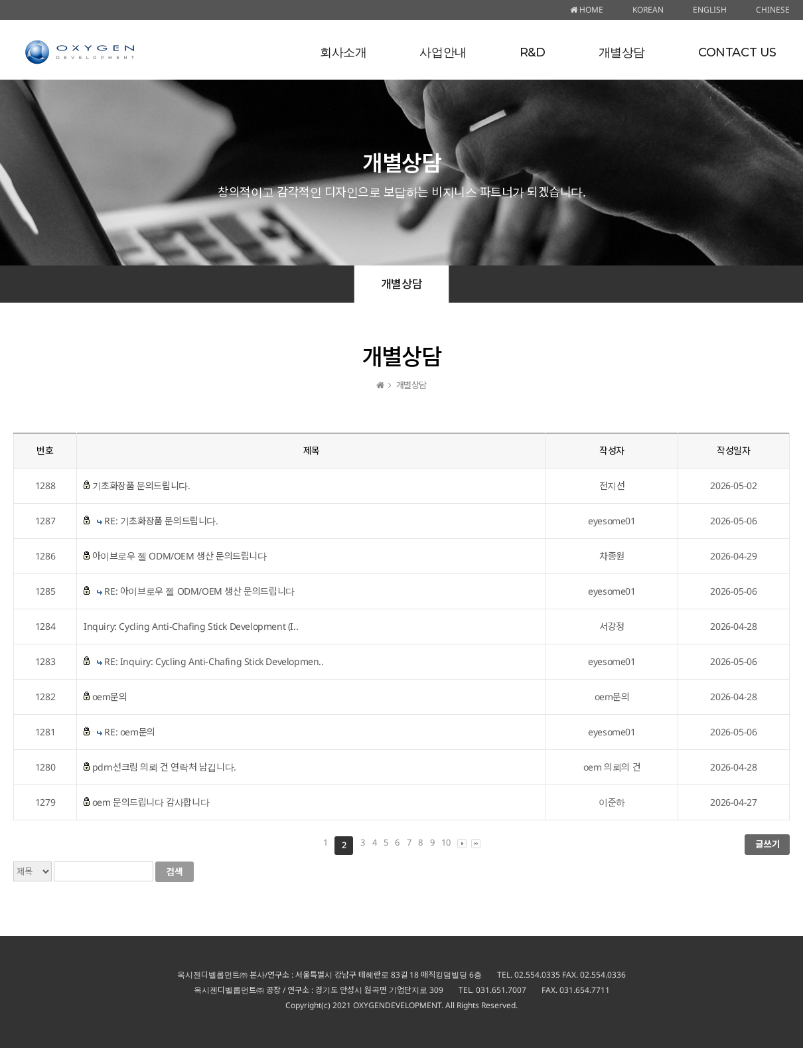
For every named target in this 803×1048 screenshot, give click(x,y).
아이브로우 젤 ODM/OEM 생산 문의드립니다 (179, 556)
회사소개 (343, 52)
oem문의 (109, 696)
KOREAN (648, 9)
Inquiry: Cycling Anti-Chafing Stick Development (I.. (191, 626)
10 (445, 842)
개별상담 (622, 52)
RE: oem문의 (129, 731)
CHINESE (773, 9)
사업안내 (442, 52)
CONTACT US (737, 52)
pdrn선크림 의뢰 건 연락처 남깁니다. (164, 767)
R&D (533, 52)
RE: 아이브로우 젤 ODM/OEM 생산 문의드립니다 (199, 591)
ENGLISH (710, 9)
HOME (586, 9)
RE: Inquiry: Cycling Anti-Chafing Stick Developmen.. (213, 661)
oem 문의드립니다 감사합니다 (151, 802)
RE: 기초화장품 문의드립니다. (161, 520)
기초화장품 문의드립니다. (141, 485)
